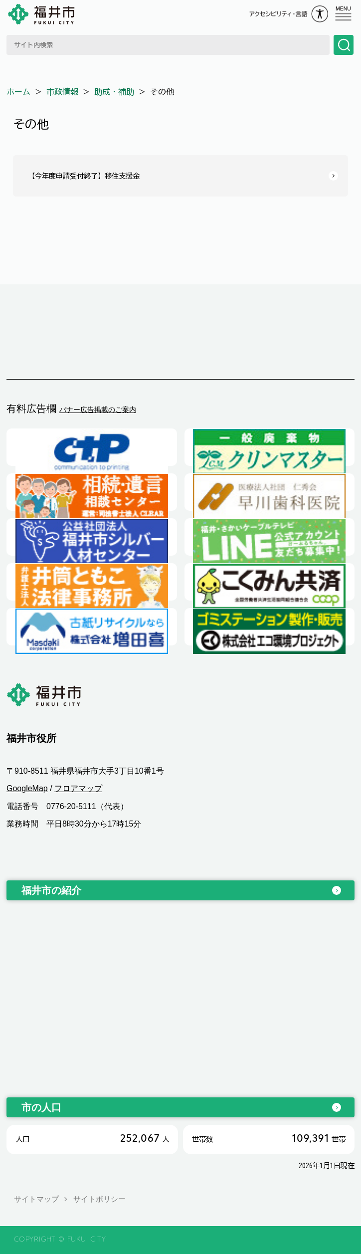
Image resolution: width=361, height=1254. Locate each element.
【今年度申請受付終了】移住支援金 (84, 176)
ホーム (18, 92)
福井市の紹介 (51, 890)
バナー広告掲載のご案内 (97, 410)
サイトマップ (36, 1199)
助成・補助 (114, 92)
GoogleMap (27, 788)
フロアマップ (78, 788)
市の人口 (41, 1107)
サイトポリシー (99, 1199)
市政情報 (62, 92)
